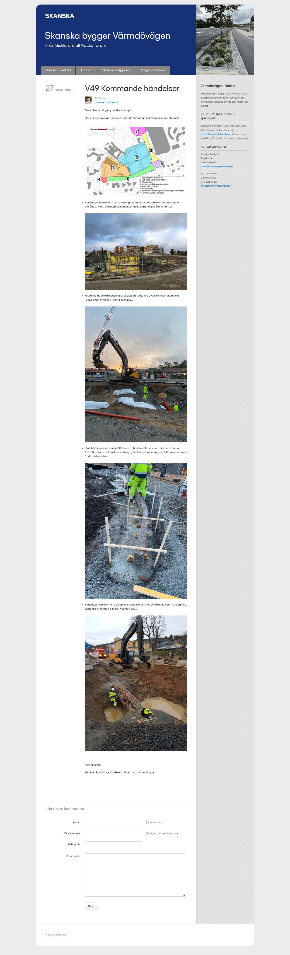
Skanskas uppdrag (116, 70)
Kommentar (73, 856)
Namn (76, 822)
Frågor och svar (153, 70)
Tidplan (86, 70)
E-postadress (72, 833)
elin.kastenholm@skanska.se (216, 134)
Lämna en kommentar (106, 102)
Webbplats (74, 844)
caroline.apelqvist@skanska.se (217, 166)
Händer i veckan (58, 70)
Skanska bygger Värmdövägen (108, 35)
